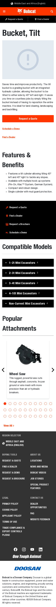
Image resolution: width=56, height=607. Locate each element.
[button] (28, 262)
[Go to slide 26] (30, 416)
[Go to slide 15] (25, 410)
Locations (36, 460)
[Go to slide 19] (45, 410)
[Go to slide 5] (25, 403)
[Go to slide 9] (45, 403)
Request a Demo (11, 472)
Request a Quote (28, 118)
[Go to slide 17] (35, 410)
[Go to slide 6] (30, 403)
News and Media (39, 466)
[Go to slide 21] (5, 416)
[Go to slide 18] (40, 410)
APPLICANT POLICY (11, 515)
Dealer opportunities (38, 505)
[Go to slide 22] (10, 416)
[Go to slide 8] (40, 403)
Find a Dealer (8, 137)
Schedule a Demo (11, 128)
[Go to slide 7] (35, 403)
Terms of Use (9, 521)
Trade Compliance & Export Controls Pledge (13, 531)
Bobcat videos (38, 472)
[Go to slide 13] (15, 410)
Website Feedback (40, 519)
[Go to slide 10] (50, 403)
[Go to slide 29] (45, 416)
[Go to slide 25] (25, 416)
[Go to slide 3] (15, 403)
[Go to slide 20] (50, 410)
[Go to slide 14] (20, 410)
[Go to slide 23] (15, 416)
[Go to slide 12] (10, 410)
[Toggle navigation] (5, 11)
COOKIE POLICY (9, 509)
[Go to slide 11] (5, 410)
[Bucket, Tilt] (28, 59)
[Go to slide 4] (20, 403)
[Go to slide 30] (50, 416)
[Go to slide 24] (20, 416)
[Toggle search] (51, 11)
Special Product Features (39, 486)
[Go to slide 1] (5, 403)
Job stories (37, 478)
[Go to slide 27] (35, 416)
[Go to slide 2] (10, 403)
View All (9, 425)
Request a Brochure (19, 224)
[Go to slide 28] (40, 416)
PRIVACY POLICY (10, 503)
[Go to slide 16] (30, 410)
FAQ (32, 513)
